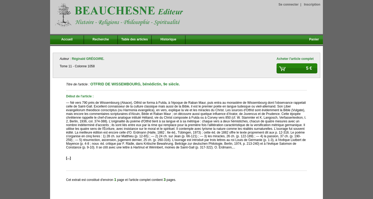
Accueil (67, 39)
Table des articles (134, 39)
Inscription (312, 4)
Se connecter (288, 4)
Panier (314, 39)
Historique (168, 39)
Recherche (100, 39)
